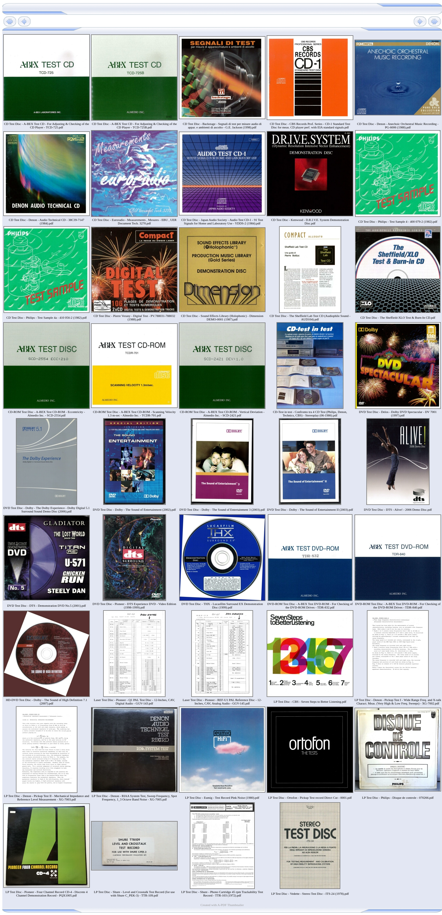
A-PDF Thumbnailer (231, 905)
